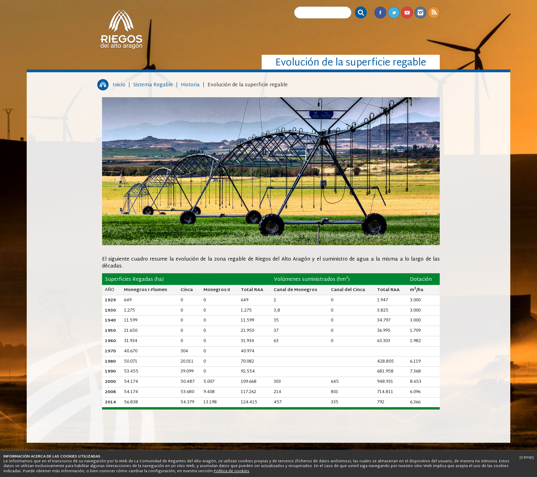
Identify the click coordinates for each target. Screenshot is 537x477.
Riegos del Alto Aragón (121, 29)
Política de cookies (231, 471)
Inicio (119, 85)
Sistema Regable (153, 85)
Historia (190, 85)
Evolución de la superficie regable (248, 85)
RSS (434, 12)
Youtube (407, 12)
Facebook (380, 12)
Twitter (394, 12)
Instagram (420, 12)
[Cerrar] (527, 457)
